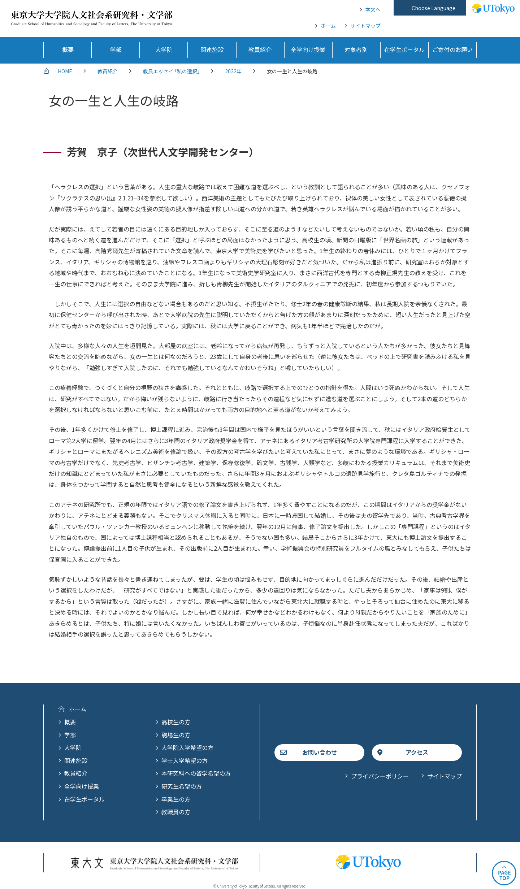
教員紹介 (108, 71)
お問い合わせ (319, 752)
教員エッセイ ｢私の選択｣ (171, 71)
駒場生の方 (175, 734)
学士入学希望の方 (184, 760)
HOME (65, 71)
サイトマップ (365, 25)
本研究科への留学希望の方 (196, 773)
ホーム (328, 25)
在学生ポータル (84, 799)
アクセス (417, 752)
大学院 (73, 747)
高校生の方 (175, 721)
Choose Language (433, 8)
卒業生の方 (175, 799)
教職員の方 (175, 811)
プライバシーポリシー (380, 776)
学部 (70, 734)
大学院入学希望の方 (187, 747)
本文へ (373, 9)
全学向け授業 (81, 786)
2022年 (233, 71)
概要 (70, 721)
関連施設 (75, 760)
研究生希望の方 (181, 786)
